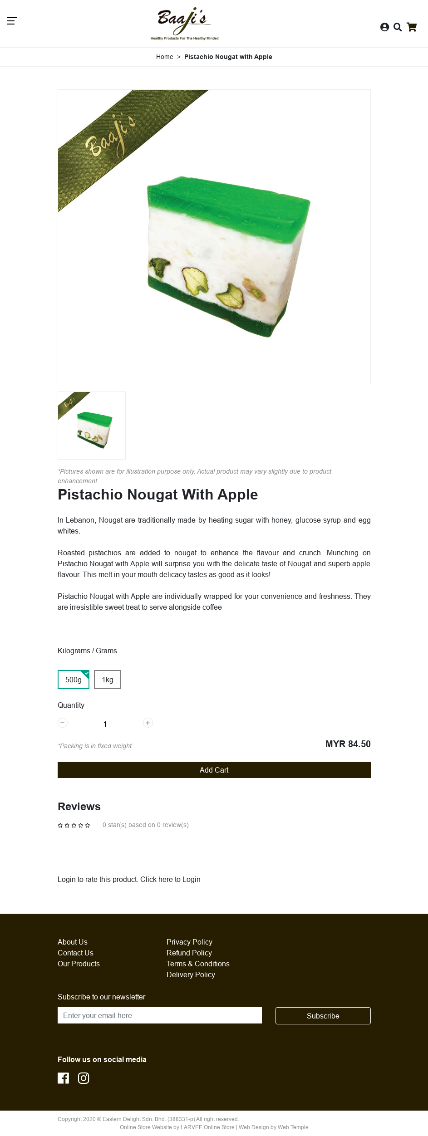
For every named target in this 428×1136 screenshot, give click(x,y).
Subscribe (323, 1016)
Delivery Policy (191, 974)
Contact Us (75, 953)
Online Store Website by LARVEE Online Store (177, 1127)
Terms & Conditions (198, 964)
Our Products (79, 964)
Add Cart (214, 770)
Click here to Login (170, 879)
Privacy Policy (189, 942)
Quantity (71, 705)
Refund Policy (189, 953)
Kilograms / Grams (87, 650)
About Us (73, 942)
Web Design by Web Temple (274, 1127)
